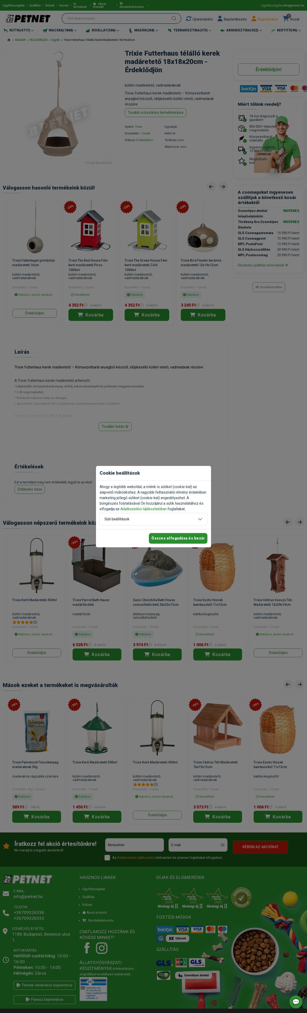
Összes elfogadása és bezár (178, 538)
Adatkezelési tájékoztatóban (143, 509)
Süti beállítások (116, 519)
